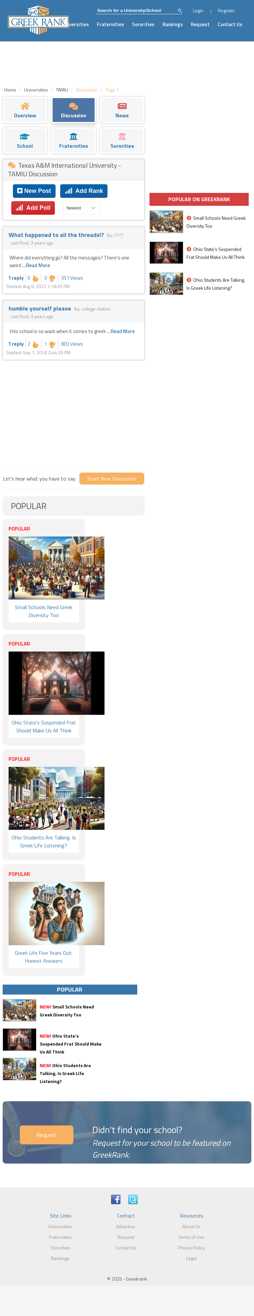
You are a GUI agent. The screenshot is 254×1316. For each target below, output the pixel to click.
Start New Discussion (111, 479)
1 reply (16, 278)
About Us (191, 1226)
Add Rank (84, 191)
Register (226, 10)
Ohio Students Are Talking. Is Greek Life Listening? (65, 1073)
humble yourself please (40, 308)
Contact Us (230, 24)
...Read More (36, 265)
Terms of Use (191, 1236)
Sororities (143, 24)
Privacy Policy (191, 1247)
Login (198, 10)
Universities (75, 24)
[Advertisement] (74, 413)
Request (200, 24)
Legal (191, 1258)
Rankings (172, 24)
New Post (34, 191)
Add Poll (33, 207)
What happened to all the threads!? (57, 234)
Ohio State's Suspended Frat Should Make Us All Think (71, 1043)
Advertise (125, 1226)
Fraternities (110, 24)
